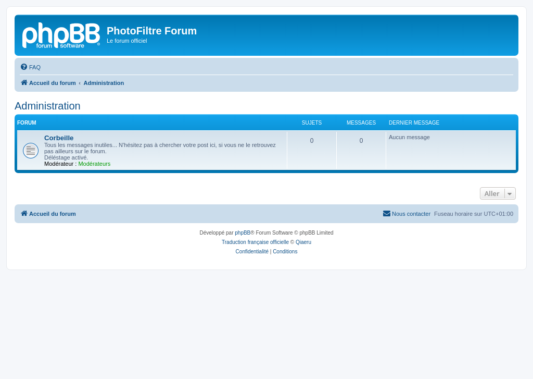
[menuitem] (30, 67)
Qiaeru (303, 242)
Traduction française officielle (255, 242)
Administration (48, 106)
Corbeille (58, 138)
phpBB (242, 233)
